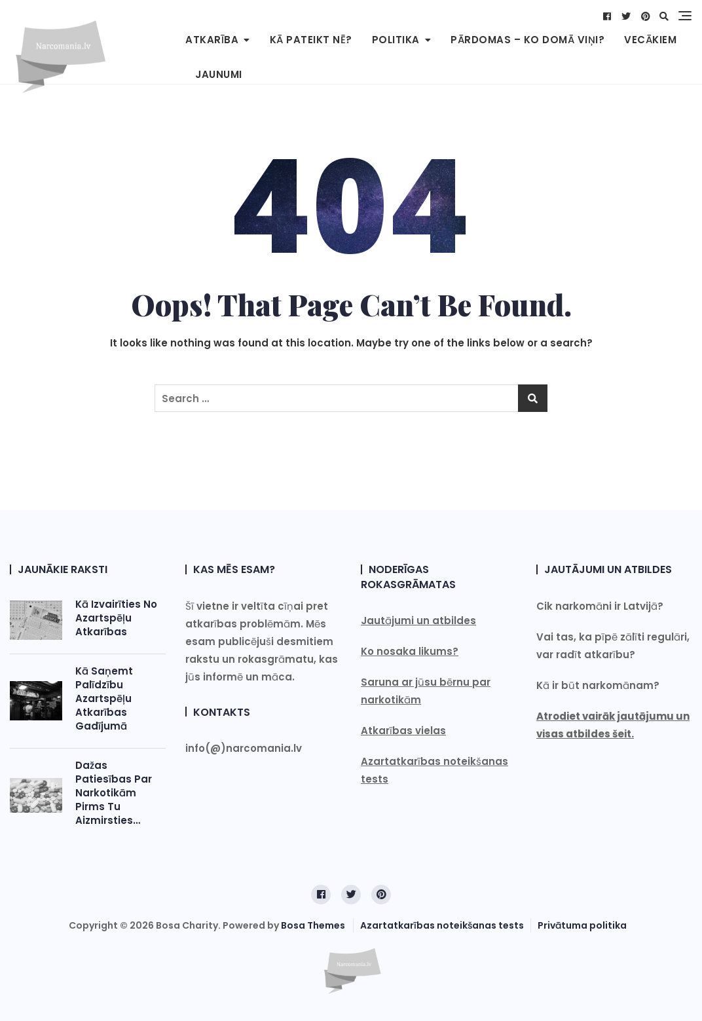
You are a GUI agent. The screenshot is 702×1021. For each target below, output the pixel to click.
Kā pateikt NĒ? (311, 39)
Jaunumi (218, 74)
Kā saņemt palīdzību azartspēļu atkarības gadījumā (104, 698)
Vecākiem (650, 39)
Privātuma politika (582, 925)
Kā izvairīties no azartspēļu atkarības (116, 618)
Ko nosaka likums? (409, 651)
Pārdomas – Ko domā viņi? (527, 39)
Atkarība (211, 39)
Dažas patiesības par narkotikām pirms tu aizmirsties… (113, 792)
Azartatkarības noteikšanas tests (442, 925)
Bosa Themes (313, 925)
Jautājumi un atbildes (418, 620)
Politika (396, 39)
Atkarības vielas (403, 730)
